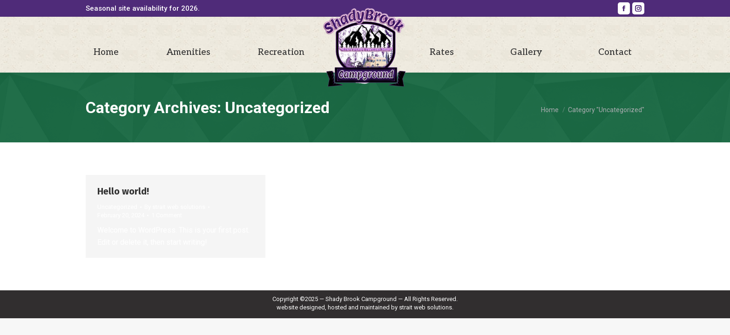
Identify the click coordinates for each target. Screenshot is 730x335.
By (174, 206)
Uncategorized (117, 206)
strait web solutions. (426, 307)
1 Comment (166, 215)
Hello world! (123, 191)
